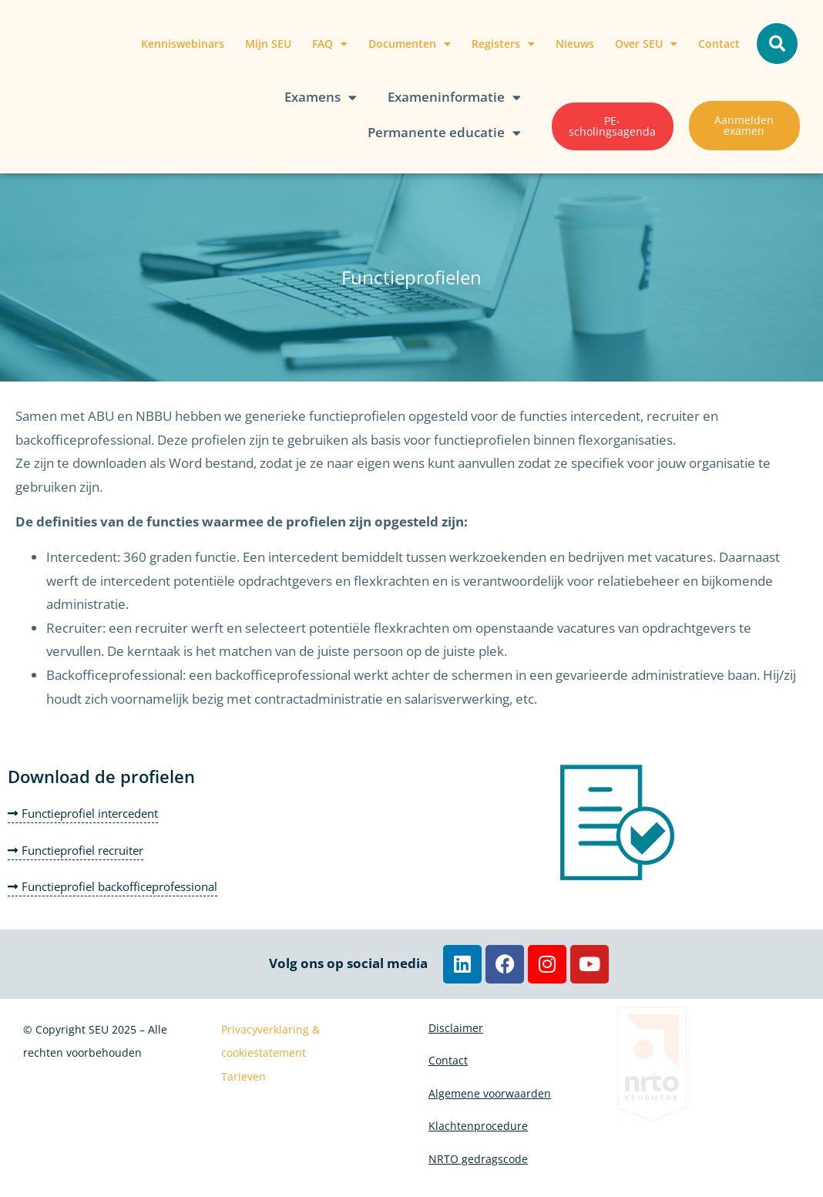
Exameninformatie (454, 97)
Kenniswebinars (182, 43)
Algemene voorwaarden (489, 1100)
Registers (503, 44)
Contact (719, 43)
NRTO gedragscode (478, 1171)
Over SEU (646, 44)
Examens (320, 97)
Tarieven (243, 1076)
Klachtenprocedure (478, 1135)
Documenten (409, 44)
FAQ (330, 44)
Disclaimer (455, 1029)
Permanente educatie (444, 133)
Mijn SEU (268, 43)
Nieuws (575, 43)
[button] (777, 43)
